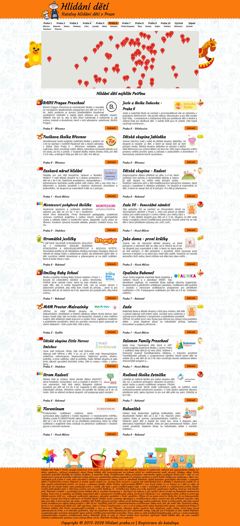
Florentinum (53, 409)
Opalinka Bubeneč (138, 273)
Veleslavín (47, 29)
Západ (191, 23)
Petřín (161, 477)
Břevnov (46, 26)
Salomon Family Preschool (145, 341)
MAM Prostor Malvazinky (65, 307)
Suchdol (189, 26)
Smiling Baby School (60, 273)
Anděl (164, 515)
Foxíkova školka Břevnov (64, 137)
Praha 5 (100, 23)
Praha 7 (126, 23)
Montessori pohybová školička (67, 205)
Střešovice (178, 26)
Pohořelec (142, 479)
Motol (104, 26)
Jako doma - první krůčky (145, 239)
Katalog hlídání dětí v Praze (88, 14)
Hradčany (77, 26)
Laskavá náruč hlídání (62, 171)
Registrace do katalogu (158, 522)
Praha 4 (87, 23)
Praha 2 (61, 23)
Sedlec (157, 26)
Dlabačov (194, 510)
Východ (179, 23)
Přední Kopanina (127, 26)
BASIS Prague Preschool (63, 103)
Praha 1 (48, 23)
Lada (127, 307)
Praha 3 (74, 23)
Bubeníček (131, 409)
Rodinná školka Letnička (144, 375)
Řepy (140, 26)
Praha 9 (152, 23)
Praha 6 (113, 23)
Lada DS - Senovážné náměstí (146, 205)
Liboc (86, 26)
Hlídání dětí (84, 6)
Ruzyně (148, 26)
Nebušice (113, 26)
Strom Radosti (55, 375)
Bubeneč (56, 26)
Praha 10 (165, 23)
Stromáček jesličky (59, 239)
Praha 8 (139, 23)
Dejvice (67, 26)
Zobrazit (111, 128)
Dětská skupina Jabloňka (144, 137)
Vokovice (58, 29)
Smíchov (167, 26)
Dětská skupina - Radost (144, 171)
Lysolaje (95, 26)
